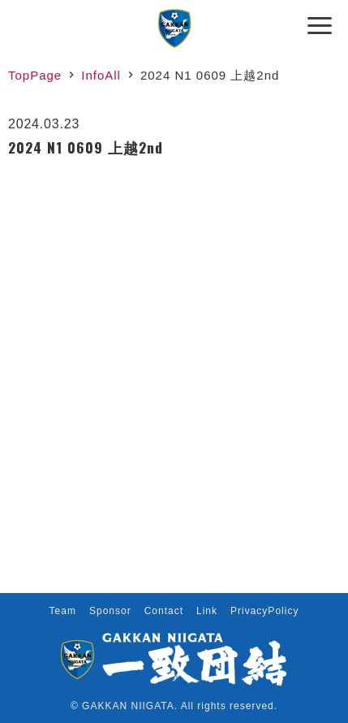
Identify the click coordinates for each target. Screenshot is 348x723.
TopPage (35, 75)
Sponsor (110, 611)
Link (206, 611)
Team (62, 611)
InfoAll (101, 75)
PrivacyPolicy (264, 611)
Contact (163, 611)
